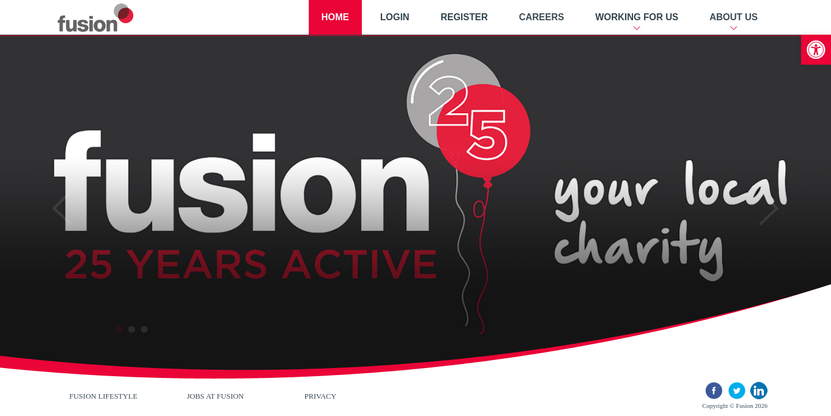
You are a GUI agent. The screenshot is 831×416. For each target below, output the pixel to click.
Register (464, 17)
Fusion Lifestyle (103, 396)
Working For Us (636, 17)
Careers (541, 17)
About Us (733, 17)
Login (395, 17)
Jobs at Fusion (215, 396)
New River (109, 17)
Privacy (320, 396)
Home (335, 17)
